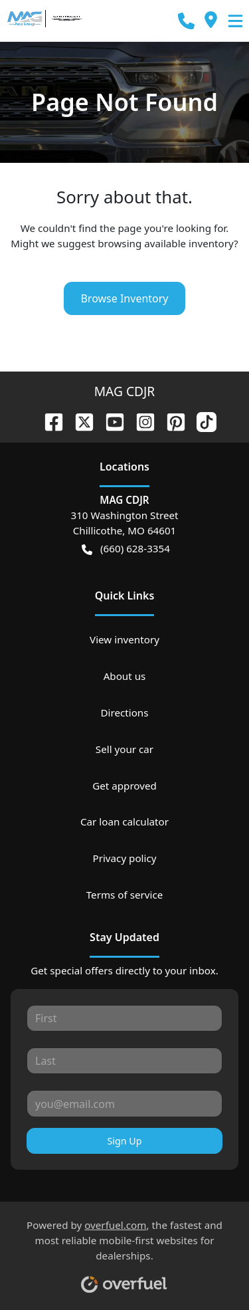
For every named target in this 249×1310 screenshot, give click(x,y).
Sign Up (124, 1141)
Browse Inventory (124, 298)
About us (125, 676)
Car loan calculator (124, 821)
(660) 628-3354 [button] (126, 548)
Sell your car (124, 749)
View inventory (124, 639)
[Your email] (124, 1103)
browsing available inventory (166, 243)
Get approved (124, 785)
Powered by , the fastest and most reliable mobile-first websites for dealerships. (124, 1250)
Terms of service (124, 894)
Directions (124, 712)
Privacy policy (124, 858)
